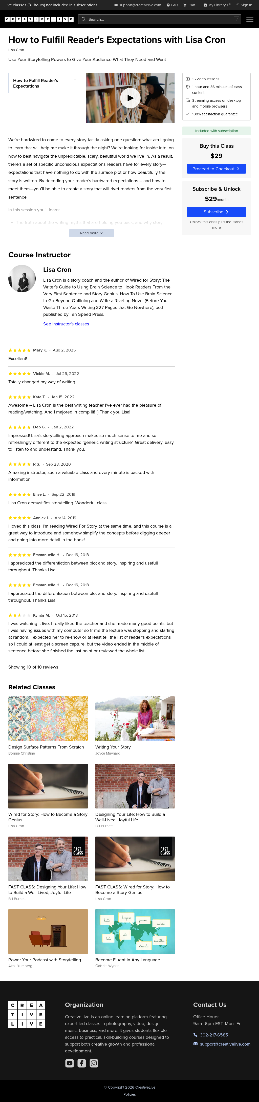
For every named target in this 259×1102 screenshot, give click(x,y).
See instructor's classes (66, 324)
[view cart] (190, 5)
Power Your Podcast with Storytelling (44, 960)
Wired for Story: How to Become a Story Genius (48, 817)
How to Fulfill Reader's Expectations (35, 83)
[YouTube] (69, 1063)
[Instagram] (93, 1063)
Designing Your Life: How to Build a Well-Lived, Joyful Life (130, 817)
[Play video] (130, 98)
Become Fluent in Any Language (127, 960)
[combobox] (159, 19)
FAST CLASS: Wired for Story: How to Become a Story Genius (132, 890)
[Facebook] (81, 1063)
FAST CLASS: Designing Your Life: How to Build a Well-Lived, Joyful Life (47, 890)
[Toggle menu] (249, 19)
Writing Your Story (113, 747)
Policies (129, 1094)
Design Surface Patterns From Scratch (46, 747)
